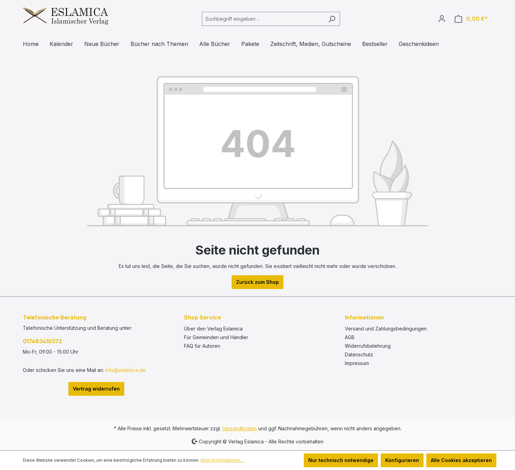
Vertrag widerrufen (96, 389)
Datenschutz (359, 354)
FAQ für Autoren (202, 346)
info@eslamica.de (125, 370)
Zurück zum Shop (257, 282)
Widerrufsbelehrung (368, 346)
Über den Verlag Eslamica (213, 329)
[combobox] (263, 19)
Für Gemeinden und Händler (216, 337)
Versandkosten (239, 428)
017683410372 (42, 341)
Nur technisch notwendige (340, 460)
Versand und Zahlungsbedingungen (386, 329)
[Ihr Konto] (442, 19)
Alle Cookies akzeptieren (461, 460)
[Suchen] (332, 19)
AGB (349, 337)
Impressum (357, 363)
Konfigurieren (402, 460)
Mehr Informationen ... (222, 460)
